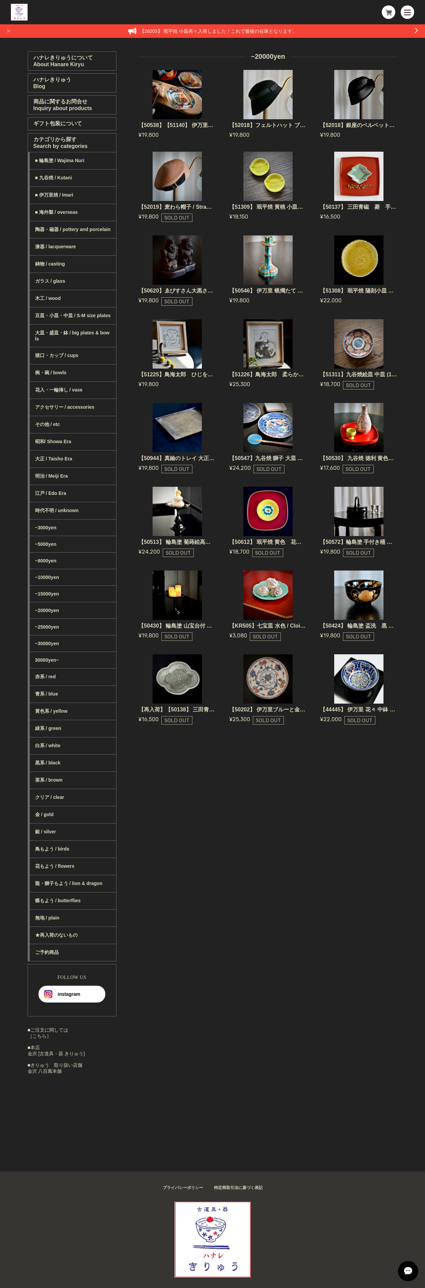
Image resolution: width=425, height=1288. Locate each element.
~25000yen (47, 627)
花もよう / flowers (55, 866)
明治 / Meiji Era (51, 476)
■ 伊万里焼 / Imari (54, 195)
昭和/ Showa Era (53, 441)
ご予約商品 (47, 952)
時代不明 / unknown (57, 510)
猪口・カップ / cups (56, 355)
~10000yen (47, 577)
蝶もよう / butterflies (58, 900)
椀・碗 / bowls (51, 372)
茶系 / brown (49, 780)
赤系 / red (45, 676)
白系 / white (47, 745)
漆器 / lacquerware (55, 246)
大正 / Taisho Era (53, 458)
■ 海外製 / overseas (56, 212)
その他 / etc (47, 424)
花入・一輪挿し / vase (59, 390)
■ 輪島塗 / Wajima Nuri (59, 160)
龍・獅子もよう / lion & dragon (69, 883)
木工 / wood (48, 298)
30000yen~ (47, 660)
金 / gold (44, 814)
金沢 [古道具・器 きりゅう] (56, 1053)
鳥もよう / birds (52, 849)
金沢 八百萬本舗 (45, 1071)
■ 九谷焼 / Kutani (53, 177)
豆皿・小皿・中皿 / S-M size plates (73, 315)
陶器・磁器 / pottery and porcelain (73, 229)
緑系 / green (48, 728)
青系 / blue (46, 694)
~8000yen (45, 560)
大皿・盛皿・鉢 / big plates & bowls (72, 336)
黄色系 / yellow (51, 711)
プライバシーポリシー (183, 1187)
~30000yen (47, 643)
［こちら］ (39, 1036)
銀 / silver (45, 831)
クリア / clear (49, 797)
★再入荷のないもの (56, 935)
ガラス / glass (50, 281)
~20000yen (47, 610)
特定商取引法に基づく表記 (238, 1187)
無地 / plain (47, 917)
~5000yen (45, 544)
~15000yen (47, 594)
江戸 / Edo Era (51, 493)
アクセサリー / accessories (65, 407)
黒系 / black (47, 762)
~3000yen (45, 527)
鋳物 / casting (50, 264)
